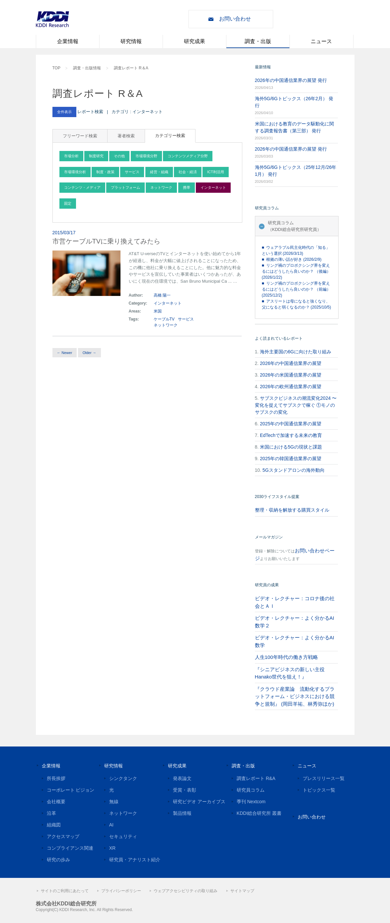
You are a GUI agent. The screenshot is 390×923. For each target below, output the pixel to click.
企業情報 (67, 41)
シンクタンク (123, 778)
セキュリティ (123, 836)
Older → (89, 353)
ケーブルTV (164, 319)
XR (112, 848)
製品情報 (182, 813)
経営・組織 (159, 172)
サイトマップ (242, 890)
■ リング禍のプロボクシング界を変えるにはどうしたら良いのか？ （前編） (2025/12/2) (296, 289)
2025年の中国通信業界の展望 (290, 423)
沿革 (51, 813)
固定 (67, 203)
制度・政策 (105, 172)
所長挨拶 (56, 778)
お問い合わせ (235, 19)
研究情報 (131, 41)
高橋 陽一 (162, 295)
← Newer (64, 353)
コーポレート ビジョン (71, 790)
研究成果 (194, 41)
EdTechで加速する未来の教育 (291, 435)
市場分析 (71, 156)
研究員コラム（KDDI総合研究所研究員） (294, 226)
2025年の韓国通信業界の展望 (290, 458)
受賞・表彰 (184, 790)
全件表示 (64, 112)
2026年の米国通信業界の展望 (290, 375)
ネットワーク (161, 187)
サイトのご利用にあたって (65, 890)
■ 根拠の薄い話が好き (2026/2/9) (292, 259)
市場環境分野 (146, 156)
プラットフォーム (125, 187)
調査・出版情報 (87, 68)
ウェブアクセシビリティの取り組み (185, 890)
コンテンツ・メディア (82, 187)
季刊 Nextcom (251, 801)
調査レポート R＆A (131, 68)
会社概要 (56, 801)
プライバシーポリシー (121, 890)
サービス (132, 172)
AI (111, 824)
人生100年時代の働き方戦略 (286, 657)
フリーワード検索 (80, 135)
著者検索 (126, 135)
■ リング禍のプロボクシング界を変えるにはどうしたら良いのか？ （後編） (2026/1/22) (296, 271)
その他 (119, 156)
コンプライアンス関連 (70, 848)
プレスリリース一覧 (324, 778)
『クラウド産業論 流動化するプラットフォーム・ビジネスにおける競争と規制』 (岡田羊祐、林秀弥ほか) (295, 696)
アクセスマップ (63, 836)
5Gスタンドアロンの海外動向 (294, 470)
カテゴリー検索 (170, 135)
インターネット (213, 187)
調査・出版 (258, 41)
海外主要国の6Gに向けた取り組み (295, 351)
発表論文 (182, 778)
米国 (158, 311)
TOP (56, 68)
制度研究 (96, 156)
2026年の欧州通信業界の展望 (290, 386)
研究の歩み (58, 859)
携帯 (186, 187)
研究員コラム (251, 790)
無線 (113, 801)
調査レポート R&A (256, 778)
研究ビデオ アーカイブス (199, 801)
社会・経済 (188, 172)
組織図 (54, 824)
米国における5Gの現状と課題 (291, 447)
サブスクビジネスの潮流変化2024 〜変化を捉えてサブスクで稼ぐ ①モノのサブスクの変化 (296, 405)
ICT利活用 (215, 172)
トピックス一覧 (319, 790)
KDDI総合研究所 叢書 (259, 813)
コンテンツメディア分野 (188, 156)
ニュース (321, 41)
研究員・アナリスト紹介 (134, 859)
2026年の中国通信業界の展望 (290, 363)
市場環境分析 (75, 172)
